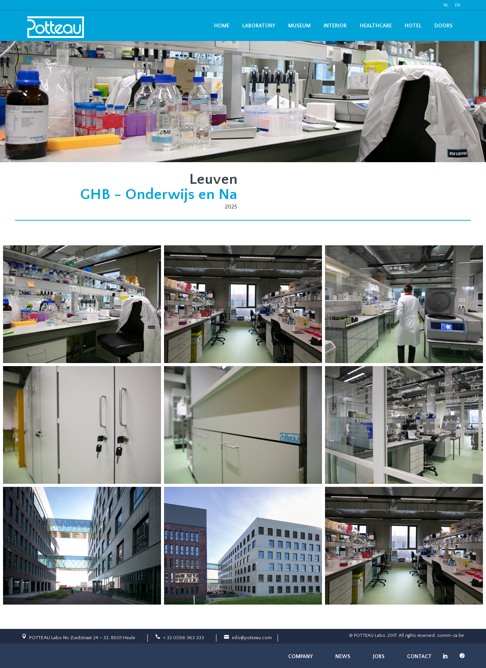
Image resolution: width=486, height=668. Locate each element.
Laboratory (258, 26)
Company (300, 657)
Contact (419, 657)
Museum (299, 26)
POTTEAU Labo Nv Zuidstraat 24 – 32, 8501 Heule (82, 637)
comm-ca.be (450, 635)
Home (221, 26)
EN (457, 5)
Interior (335, 26)
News (342, 657)
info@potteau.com (252, 637)
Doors (443, 26)
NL (446, 5)
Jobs (379, 657)
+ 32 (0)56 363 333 (183, 637)
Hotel (413, 26)
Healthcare (376, 26)
